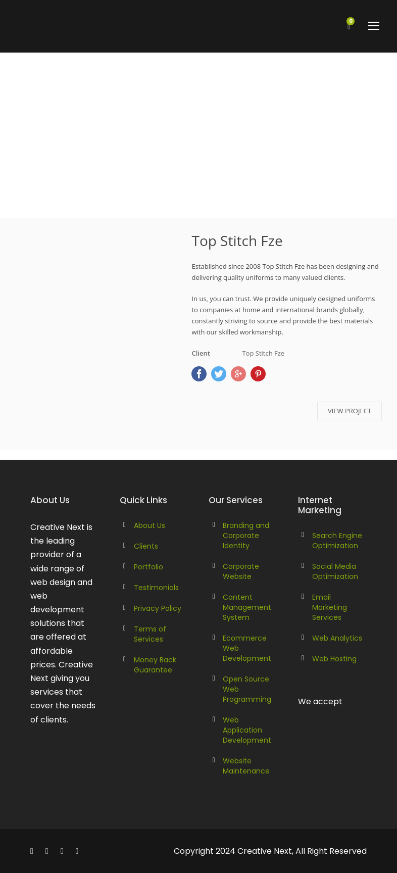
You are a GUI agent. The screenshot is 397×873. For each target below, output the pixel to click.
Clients (146, 546)
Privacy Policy (157, 608)
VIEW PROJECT (349, 410)
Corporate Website (241, 571)
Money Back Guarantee (155, 665)
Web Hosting (334, 659)
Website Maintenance (246, 766)
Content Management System (247, 607)
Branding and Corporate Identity (246, 535)
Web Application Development (247, 730)
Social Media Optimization (335, 571)
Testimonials (156, 588)
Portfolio (148, 567)
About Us (149, 525)
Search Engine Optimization (337, 540)
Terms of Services (150, 634)
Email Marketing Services (329, 607)
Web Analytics (337, 638)
